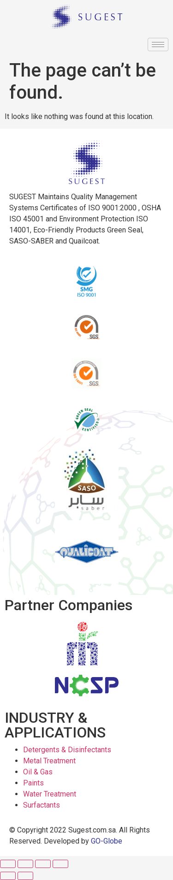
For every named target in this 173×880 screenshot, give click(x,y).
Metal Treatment (49, 760)
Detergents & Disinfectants (67, 749)
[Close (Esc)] (8, 864)
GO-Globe (106, 841)
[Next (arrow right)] (25, 876)
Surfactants (41, 805)
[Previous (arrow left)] (8, 876)
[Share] (25, 864)
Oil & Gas (38, 771)
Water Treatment (49, 794)
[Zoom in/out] (60, 864)
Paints (33, 783)
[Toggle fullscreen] (43, 864)
